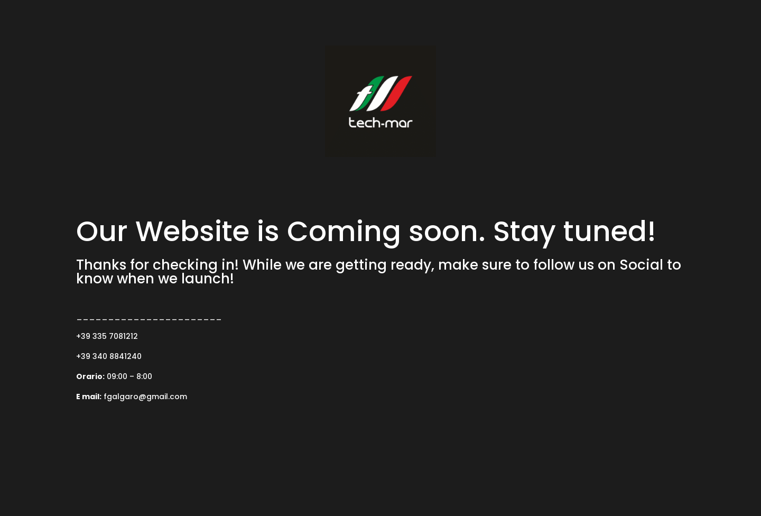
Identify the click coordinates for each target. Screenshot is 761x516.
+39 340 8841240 (109, 356)
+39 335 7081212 (107, 336)
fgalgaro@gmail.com (145, 396)
